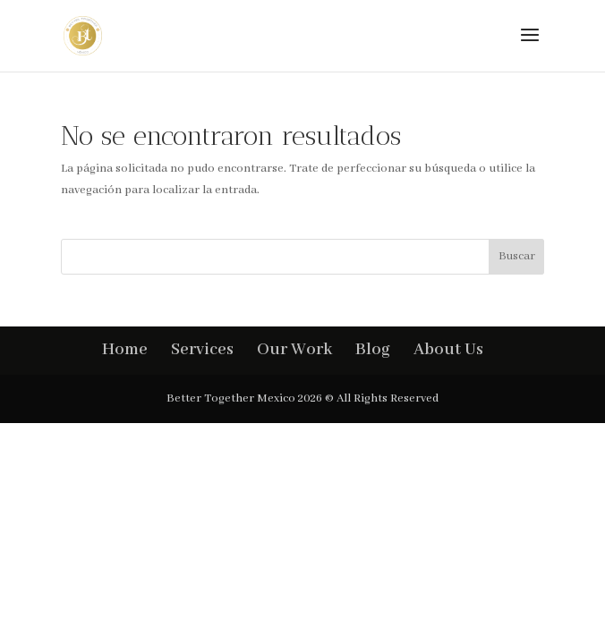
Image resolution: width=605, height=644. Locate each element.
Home (125, 349)
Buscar (516, 256)
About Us (448, 349)
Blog (372, 349)
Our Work (294, 349)
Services (202, 349)
